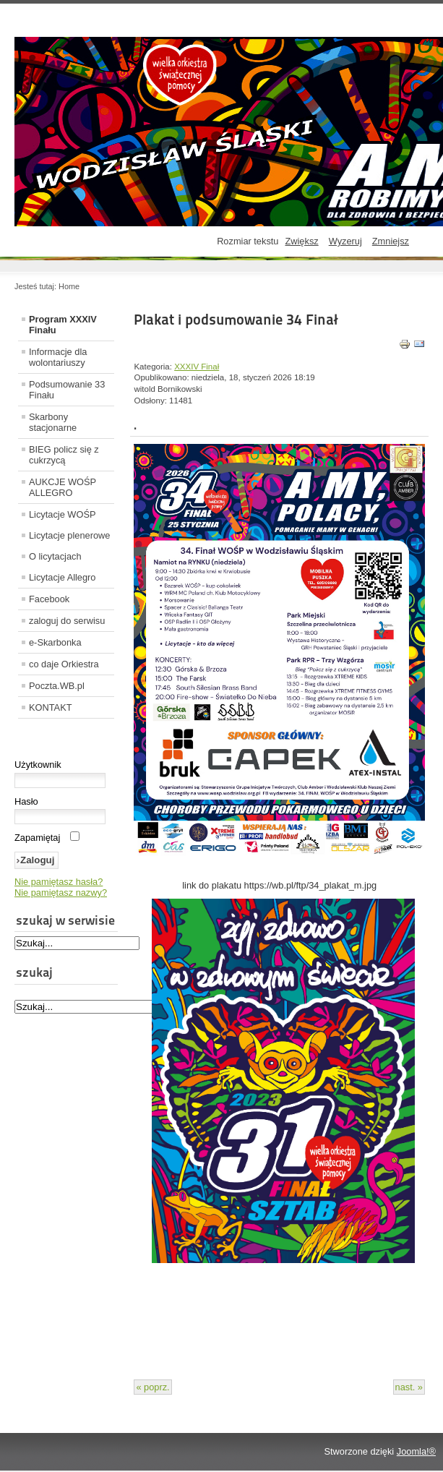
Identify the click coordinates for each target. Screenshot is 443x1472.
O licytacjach (55, 556)
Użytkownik (37, 764)
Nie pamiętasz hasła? (58, 881)
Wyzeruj (345, 241)
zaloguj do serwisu (67, 620)
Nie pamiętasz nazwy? (60, 892)
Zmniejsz (390, 241)
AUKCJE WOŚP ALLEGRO (62, 487)
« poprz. (152, 1387)
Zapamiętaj (37, 837)
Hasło (26, 801)
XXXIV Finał (196, 366)
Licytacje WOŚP (62, 514)
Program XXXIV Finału (63, 324)
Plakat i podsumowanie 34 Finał (235, 319)
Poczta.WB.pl (57, 685)
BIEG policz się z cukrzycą (64, 455)
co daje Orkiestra (64, 664)
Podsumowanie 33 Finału (67, 390)
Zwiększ (301, 241)
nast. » (409, 1387)
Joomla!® (416, 1451)
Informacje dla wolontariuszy (58, 357)
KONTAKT (50, 707)
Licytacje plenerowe (69, 535)
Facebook (49, 599)
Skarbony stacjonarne (53, 422)
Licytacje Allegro (62, 577)
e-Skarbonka (55, 642)
